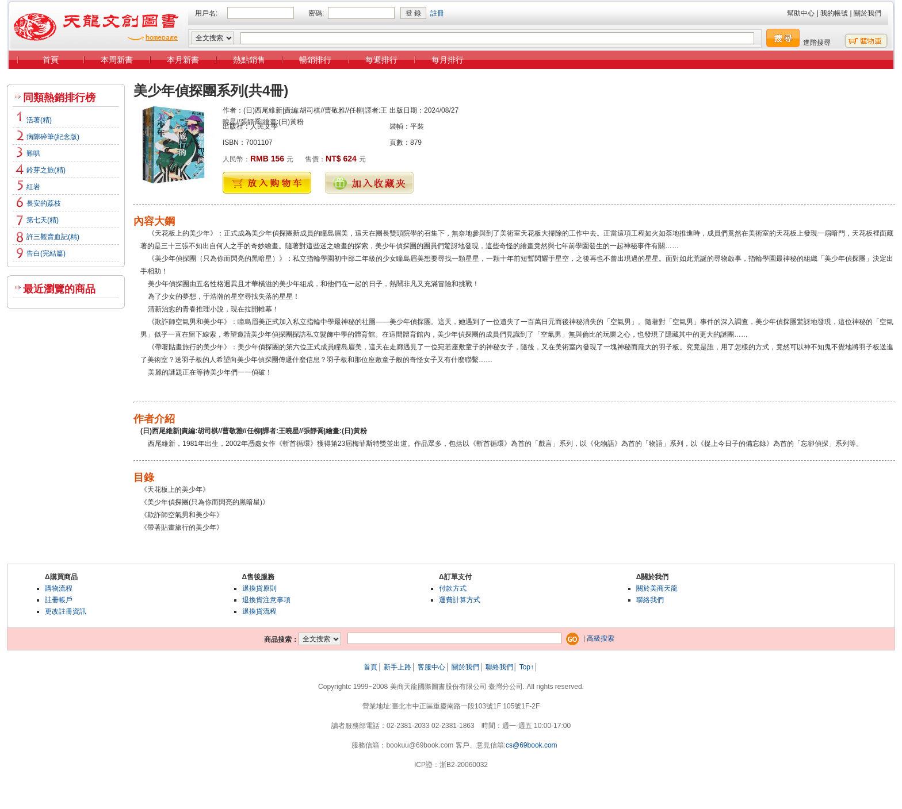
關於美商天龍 (657, 588)
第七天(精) (42, 220)
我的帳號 (834, 13)
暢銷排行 (315, 59)
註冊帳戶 (58, 600)
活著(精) (39, 120)
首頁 (51, 59)
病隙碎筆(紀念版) (52, 137)
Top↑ (526, 667)
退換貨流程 (259, 611)
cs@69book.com (531, 745)
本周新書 (117, 59)
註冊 (437, 13)
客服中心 (431, 667)
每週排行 (381, 59)
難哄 (33, 153)
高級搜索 (600, 638)
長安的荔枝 (43, 203)
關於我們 (867, 13)
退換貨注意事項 (266, 600)
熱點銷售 (249, 59)
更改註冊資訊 (65, 611)
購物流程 (58, 588)
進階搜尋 (817, 42)
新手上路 (397, 667)
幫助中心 (801, 13)
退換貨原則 (259, 588)
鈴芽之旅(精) (46, 170)
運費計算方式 (459, 600)
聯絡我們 (650, 600)
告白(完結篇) (46, 253)
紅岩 (33, 187)
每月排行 (447, 59)
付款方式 (453, 588)
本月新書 (183, 59)
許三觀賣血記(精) (52, 237)
